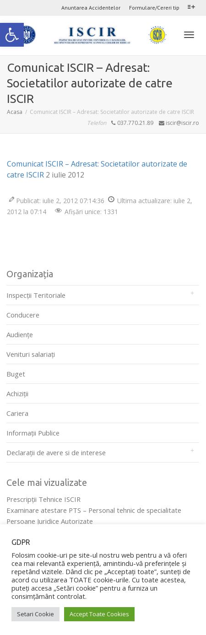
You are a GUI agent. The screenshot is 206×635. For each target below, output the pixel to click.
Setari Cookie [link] (35, 614)
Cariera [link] (17, 413)
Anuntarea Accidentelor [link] (90, 7)
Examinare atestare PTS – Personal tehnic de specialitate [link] (93, 510)
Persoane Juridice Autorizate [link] (49, 521)
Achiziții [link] (17, 393)
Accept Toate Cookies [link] (99, 614)
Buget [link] (15, 373)
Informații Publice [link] (33, 432)
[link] (12, 35)
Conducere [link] (22, 314)
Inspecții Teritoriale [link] (35, 295)
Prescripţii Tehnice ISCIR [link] (43, 499)
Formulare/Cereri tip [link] (154, 7)
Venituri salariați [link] (30, 354)
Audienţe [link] (19, 334)
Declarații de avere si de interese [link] (56, 452)
